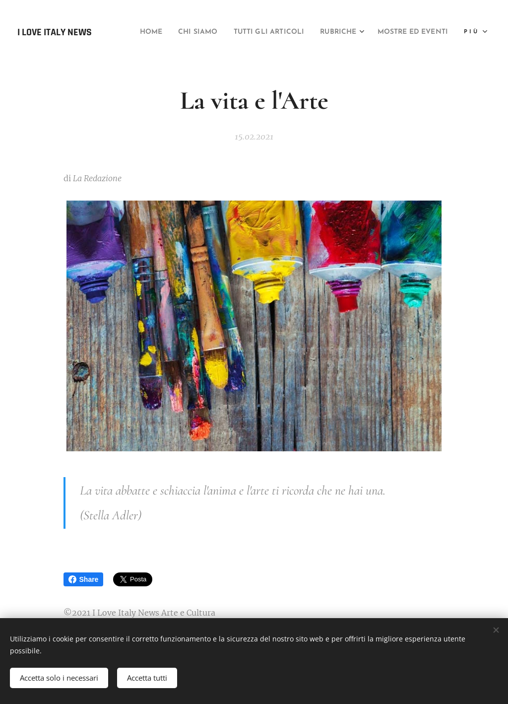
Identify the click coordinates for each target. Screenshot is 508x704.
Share (83, 579)
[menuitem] (202, 32)
